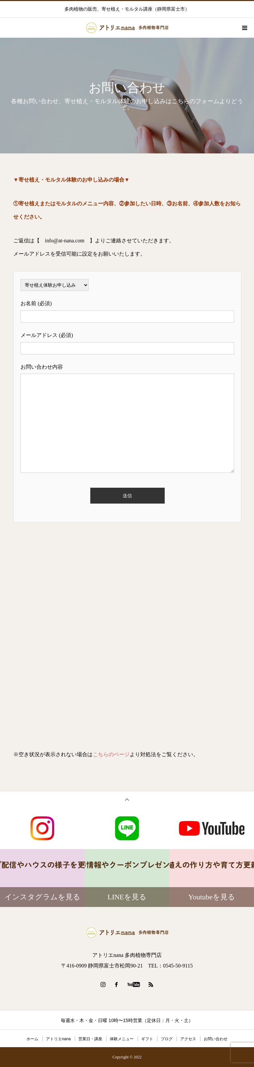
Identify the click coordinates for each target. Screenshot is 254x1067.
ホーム (32, 1039)
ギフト (147, 1039)
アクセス (188, 1039)
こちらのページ (111, 754)
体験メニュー (122, 1039)
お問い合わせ (216, 1039)
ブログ (167, 1039)
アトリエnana (58, 1039)
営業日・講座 (90, 1039)
